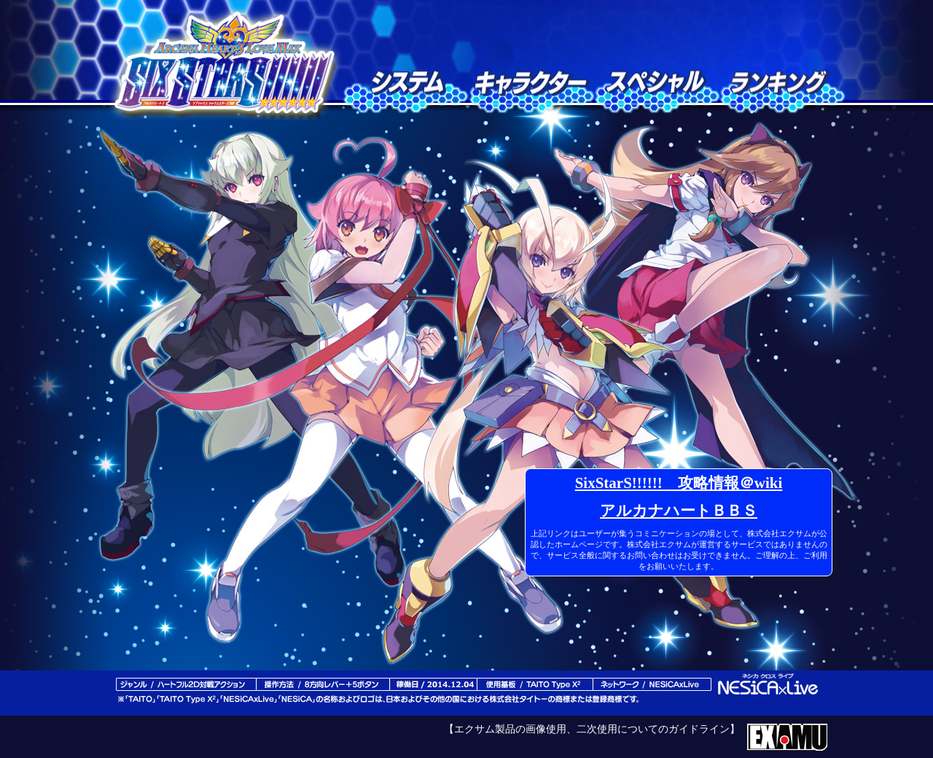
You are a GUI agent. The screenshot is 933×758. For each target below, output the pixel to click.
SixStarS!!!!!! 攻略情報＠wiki (679, 483)
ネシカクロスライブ (769, 685)
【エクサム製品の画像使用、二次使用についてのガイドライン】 (592, 729)
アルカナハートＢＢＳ (678, 510)
